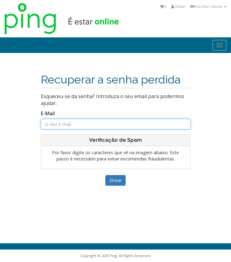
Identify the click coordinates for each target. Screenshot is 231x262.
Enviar (115, 180)
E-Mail (48, 113)
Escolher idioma (208, 6)
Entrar (178, 6)
